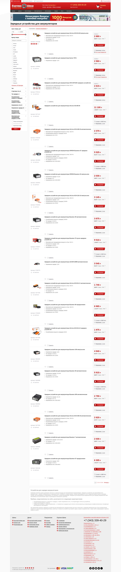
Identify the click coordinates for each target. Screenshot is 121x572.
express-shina (22, 6)
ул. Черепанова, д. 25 (89, 536)
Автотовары (28, 11)
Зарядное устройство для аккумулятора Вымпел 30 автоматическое (66, 217)
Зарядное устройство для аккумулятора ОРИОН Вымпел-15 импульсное (67, 174)
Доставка (49, 7)
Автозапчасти (38, 11)
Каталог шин (17, 522)
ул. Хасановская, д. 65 (89, 543)
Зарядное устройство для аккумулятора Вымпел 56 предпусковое (65, 304)
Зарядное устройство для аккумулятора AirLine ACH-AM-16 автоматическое (68, 129)
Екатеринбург (51, 5)
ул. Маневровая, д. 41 (89, 555)
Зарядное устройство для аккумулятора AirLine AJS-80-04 (62, 105)
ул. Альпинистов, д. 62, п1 (90, 562)
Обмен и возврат (56, 7)
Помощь (48, 526)
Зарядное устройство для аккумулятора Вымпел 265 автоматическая (66, 394)
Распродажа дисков (34, 524)
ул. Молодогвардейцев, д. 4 (90, 550)
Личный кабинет (107, 1)
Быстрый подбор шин (19, 520)
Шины (13, 11)
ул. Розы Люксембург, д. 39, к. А (91, 524)
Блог (62, 11)
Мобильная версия (63, 530)
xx (90, 568)
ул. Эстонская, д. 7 (88, 541)
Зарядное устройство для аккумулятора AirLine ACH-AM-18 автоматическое (68, 415)
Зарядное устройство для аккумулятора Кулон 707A (61, 58)
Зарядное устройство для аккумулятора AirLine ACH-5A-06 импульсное (66, 33)
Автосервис (48, 11)
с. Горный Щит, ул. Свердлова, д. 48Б (92, 531)
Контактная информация (65, 522)
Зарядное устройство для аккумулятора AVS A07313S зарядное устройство (68, 83)
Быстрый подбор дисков (35, 520)
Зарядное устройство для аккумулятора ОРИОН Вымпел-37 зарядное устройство (66, 151)
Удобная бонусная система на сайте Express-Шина (60, 17)
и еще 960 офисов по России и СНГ (96, 517)
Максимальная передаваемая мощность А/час (16, 117)
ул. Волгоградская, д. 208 (90, 548)
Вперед (106, 482)
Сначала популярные (41, 28)
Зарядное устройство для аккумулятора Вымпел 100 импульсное (65, 349)
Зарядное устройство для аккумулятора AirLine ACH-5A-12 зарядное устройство (66, 328)
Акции (56, 11)
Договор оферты (63, 526)
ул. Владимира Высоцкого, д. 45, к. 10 (92, 560)
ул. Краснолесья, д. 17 (89, 545)
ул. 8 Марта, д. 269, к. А (89, 557)
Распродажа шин (18, 524)
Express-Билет (39, 1)
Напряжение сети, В (17, 105)
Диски (20, 11)
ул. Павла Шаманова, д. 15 (90, 528)
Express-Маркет (28, 1)
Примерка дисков (33, 526)
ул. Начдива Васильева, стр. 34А (91, 540)
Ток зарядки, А (15, 94)
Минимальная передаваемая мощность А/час (16, 112)
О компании (62, 520)
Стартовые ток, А (16, 91)
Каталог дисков (33, 522)
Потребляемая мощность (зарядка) (17, 97)
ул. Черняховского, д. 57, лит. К (91, 558)
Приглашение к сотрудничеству (66, 528)
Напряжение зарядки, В (18, 108)
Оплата (44, 7)
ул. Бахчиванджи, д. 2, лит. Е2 (91, 533)
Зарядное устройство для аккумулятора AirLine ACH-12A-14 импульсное (67, 195)
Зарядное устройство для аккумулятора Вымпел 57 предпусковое (65, 458)
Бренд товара (15, 37)
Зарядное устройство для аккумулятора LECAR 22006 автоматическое (66, 262)
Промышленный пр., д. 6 (89, 553)
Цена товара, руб (16, 28)
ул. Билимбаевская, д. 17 (89, 526)
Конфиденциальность (64, 524)
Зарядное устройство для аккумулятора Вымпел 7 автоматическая (65, 437)
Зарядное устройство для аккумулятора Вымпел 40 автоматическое (66, 371)
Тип (13, 88)
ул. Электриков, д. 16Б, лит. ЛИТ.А (92, 535)
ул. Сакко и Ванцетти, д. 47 (90, 538)
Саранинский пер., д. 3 (89, 523)
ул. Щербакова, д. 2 (88, 552)
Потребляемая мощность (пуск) (16, 101)
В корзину (100, 45)
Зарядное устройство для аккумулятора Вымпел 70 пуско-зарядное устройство (65, 239)
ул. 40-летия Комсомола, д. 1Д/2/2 (92, 530)
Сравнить (51, 53)
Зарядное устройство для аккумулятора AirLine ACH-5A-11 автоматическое (68, 283)
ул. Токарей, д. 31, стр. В (89, 546)
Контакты (69, 11)
